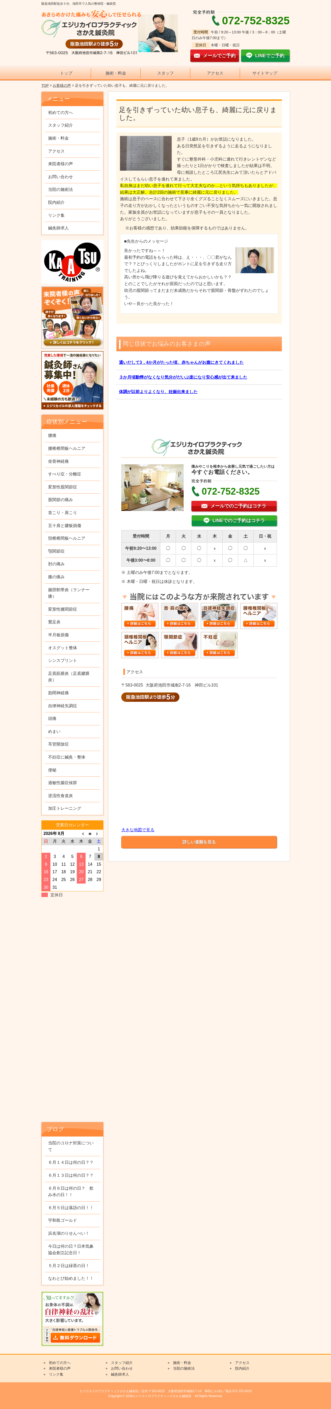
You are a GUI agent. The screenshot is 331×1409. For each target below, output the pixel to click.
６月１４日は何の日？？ (71, 1162)
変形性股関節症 (62, 487)
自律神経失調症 (62, 706)
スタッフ (165, 73)
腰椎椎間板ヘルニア (66, 448)
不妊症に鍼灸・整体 (66, 757)
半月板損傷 (58, 635)
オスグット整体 (62, 648)
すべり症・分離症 (64, 474)
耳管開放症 (58, 744)
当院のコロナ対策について (71, 1146)
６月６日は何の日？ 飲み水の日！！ (71, 1191)
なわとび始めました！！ (71, 1278)
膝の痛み (56, 577)
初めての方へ (60, 112)
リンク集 (56, 215)
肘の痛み (56, 564)
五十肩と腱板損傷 (64, 525)
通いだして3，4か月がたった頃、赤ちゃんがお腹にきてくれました (181, 362)
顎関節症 (56, 551)
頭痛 (52, 718)
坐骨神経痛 (58, 461)
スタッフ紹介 (60, 125)
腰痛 (52, 435)
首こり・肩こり (62, 512)
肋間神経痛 (58, 693)
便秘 (52, 770)
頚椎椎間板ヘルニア (66, 538)
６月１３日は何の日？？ (71, 1175)
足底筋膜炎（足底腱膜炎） (68, 676)
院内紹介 (56, 202)
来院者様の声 (60, 164)
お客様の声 (62, 85)
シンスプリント (62, 660)
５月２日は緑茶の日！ (68, 1265)
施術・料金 (116, 73)
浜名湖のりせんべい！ (68, 1233)
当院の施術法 (60, 189)
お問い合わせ (60, 177)
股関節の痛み (60, 499)
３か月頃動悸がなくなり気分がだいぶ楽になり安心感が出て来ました (183, 377)
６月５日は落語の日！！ (71, 1207)
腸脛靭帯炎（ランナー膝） (68, 593)
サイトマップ (264, 73)
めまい (54, 731)
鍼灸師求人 (58, 228)
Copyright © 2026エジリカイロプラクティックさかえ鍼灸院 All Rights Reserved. (165, 1396)
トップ (66, 73)
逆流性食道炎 (60, 795)
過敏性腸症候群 (62, 783)
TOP (45, 85)
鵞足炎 (54, 622)
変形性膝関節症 (62, 609)
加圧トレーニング (64, 808)
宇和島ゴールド (62, 1220)
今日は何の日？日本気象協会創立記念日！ (71, 1249)
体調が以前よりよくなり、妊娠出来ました (158, 391)
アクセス (215, 73)
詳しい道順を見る (199, 842)
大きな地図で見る (137, 830)
